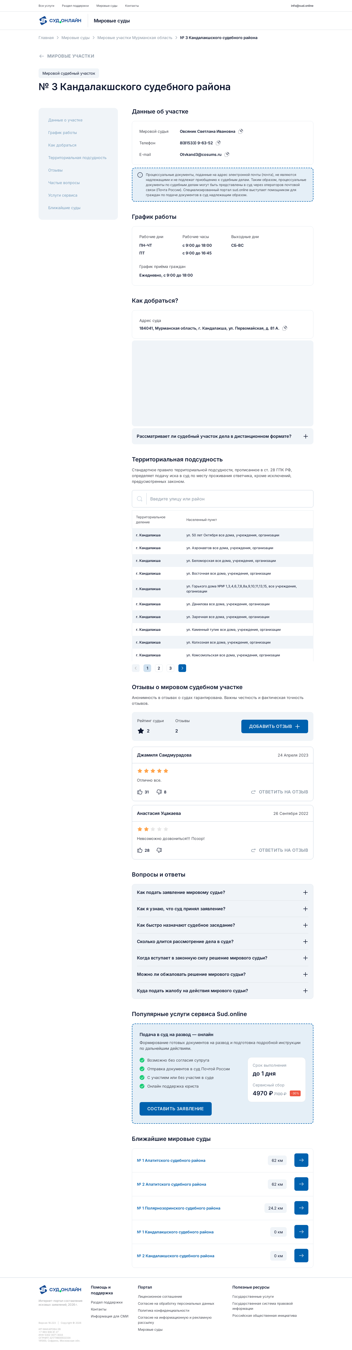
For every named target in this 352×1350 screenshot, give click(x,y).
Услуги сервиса (62, 195)
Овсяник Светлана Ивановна (207, 131)
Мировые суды (106, 5)
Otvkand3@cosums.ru (201, 154)
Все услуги (46, 5)
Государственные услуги (253, 1296)
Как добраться (62, 145)
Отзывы (55, 170)
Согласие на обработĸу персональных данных (176, 1303)
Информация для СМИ (110, 1316)
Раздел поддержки (75, 5)
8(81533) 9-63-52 (196, 142)
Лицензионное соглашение (160, 1296)
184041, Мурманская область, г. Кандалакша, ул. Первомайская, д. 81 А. (209, 328)
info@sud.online (302, 5)
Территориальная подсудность (77, 157)
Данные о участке (65, 120)
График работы (62, 132)
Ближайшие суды (64, 207)
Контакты (132, 5)
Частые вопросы (64, 182)
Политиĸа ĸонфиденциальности (163, 1310)
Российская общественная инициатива (264, 1315)
